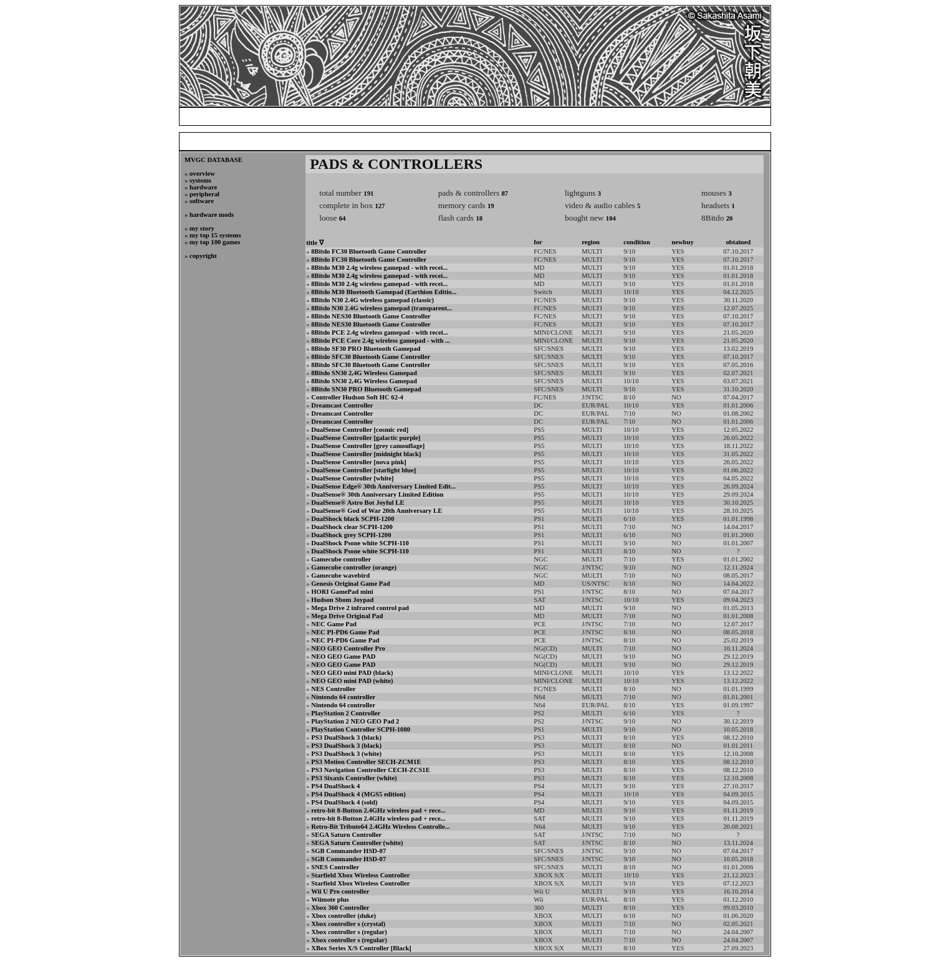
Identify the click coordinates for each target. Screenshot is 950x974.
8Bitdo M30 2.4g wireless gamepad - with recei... (379, 267)
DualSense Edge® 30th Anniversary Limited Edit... (383, 486)
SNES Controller (335, 867)
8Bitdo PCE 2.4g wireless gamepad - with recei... (379, 332)
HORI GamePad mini (342, 591)
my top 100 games (215, 242)
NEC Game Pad (334, 624)
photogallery (670, 116)
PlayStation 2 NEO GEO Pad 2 (355, 721)
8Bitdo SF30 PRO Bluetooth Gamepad (365, 348)
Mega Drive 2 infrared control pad (360, 607)
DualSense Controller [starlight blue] (363, 470)
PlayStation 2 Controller (345, 713)
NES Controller (333, 688)
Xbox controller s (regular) (349, 932)
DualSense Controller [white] (352, 478)
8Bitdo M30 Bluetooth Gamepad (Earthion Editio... (383, 292)
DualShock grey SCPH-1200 (351, 535)
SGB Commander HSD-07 (348, 850)
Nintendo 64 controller (343, 697)
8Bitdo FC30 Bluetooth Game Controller (368, 251)
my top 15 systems (215, 235)
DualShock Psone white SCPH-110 (360, 543)
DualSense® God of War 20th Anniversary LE (376, 510)
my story (202, 228)
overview (202, 173)
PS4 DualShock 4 (335, 786)
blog (520, 116)
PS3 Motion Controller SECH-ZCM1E (366, 761)
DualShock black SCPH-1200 (352, 518)
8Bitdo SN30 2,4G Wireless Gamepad (364, 373)
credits (720, 116)
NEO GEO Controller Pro (348, 648)
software (202, 201)
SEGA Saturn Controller (346, 834)
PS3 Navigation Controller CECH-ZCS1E (370, 769)
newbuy (682, 242)
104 (611, 218)
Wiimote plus (330, 899)
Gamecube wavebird (340, 575)
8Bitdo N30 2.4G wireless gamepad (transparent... (381, 308)
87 (504, 193)
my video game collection (588, 116)
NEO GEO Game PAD (343, 656)
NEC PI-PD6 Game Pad (345, 632)
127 (380, 206)
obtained (738, 242)
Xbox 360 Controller (340, 907)
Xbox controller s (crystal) (348, 923)
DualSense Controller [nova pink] (358, 462)
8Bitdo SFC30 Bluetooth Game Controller (370, 356)
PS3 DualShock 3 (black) (346, 737)
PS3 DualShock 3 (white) (346, 753)
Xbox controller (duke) (343, 915)
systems (200, 180)
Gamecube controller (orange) (353, 567)
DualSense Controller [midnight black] (366, 454)
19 (490, 206)
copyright (203, 255)
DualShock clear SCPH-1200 (352, 526)
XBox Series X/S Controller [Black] (361, 948)
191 (368, 193)
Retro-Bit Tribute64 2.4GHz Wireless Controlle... (380, 826)
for (538, 242)
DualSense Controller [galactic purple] (365, 437)
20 (729, 218)
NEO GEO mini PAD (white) (352, 680)
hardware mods (212, 214)
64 (342, 218)
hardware (203, 187)
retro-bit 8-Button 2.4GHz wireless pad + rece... (378, 810)
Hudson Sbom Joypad (342, 599)
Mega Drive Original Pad (347, 616)
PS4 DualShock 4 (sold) (344, 802)
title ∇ (314, 242)
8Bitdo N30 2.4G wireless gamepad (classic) (372, 300)
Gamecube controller (341, 559)
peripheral (204, 194)
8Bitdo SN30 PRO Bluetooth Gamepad (366, 389)
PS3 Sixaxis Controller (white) (353, 778)
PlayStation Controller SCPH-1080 (360, 729)
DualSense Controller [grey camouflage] (368, 445)
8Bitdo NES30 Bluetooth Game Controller (371, 316)
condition (636, 242)
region (591, 242)
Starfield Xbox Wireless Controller (360, 875)
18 (479, 218)
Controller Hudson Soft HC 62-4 (357, 397)
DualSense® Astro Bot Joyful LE (357, 502)
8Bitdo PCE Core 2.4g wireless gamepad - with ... (380, 340)
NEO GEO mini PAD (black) (352, 672)
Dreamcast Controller (342, 405)
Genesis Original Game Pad (350, 583)
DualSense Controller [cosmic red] (359, 429)
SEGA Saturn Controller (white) (357, 842)
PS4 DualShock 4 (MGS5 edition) (358, 794)
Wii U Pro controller (340, 891)
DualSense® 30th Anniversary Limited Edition (377, 494)
